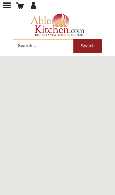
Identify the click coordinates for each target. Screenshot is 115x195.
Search (88, 46)
